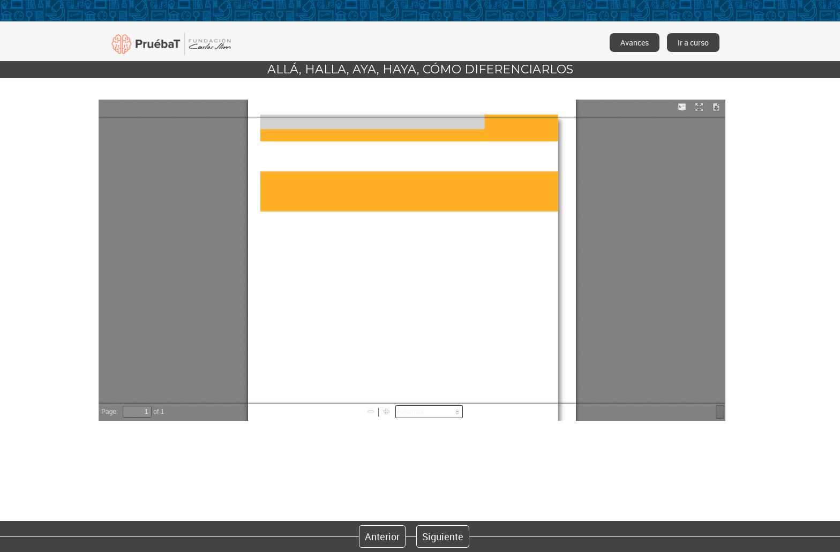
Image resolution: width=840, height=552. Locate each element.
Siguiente (442, 536)
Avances (634, 42)
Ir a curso (693, 42)
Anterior (382, 536)
